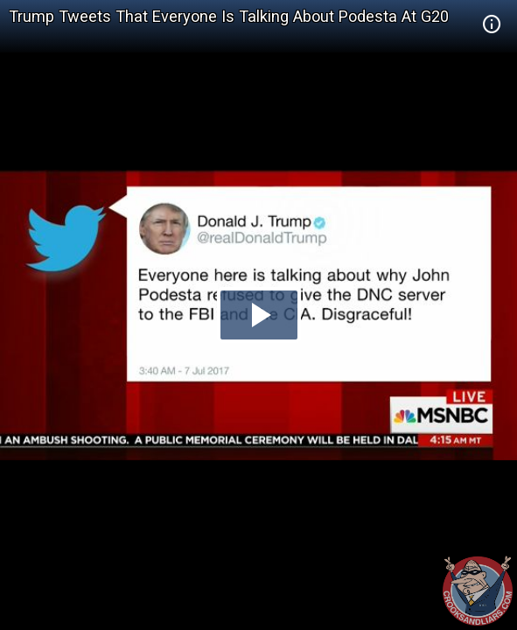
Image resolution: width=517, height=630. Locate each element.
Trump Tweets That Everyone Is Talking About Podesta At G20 (229, 16)
